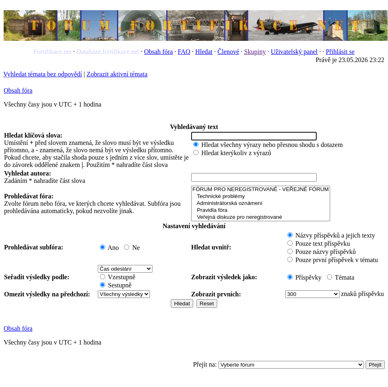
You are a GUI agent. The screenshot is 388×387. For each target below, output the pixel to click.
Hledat (204, 51)
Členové (228, 51)
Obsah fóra (158, 51)
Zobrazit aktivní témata (116, 74)
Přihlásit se (340, 51)
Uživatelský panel (294, 51)
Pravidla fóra (260, 210)
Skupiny (255, 51)
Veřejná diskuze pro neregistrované (260, 217)
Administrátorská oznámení (260, 203)
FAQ (184, 51)
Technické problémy (260, 196)
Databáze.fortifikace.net (108, 51)
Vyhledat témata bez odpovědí (42, 74)
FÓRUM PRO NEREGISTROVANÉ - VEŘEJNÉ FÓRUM (260, 189)
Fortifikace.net (52, 51)
